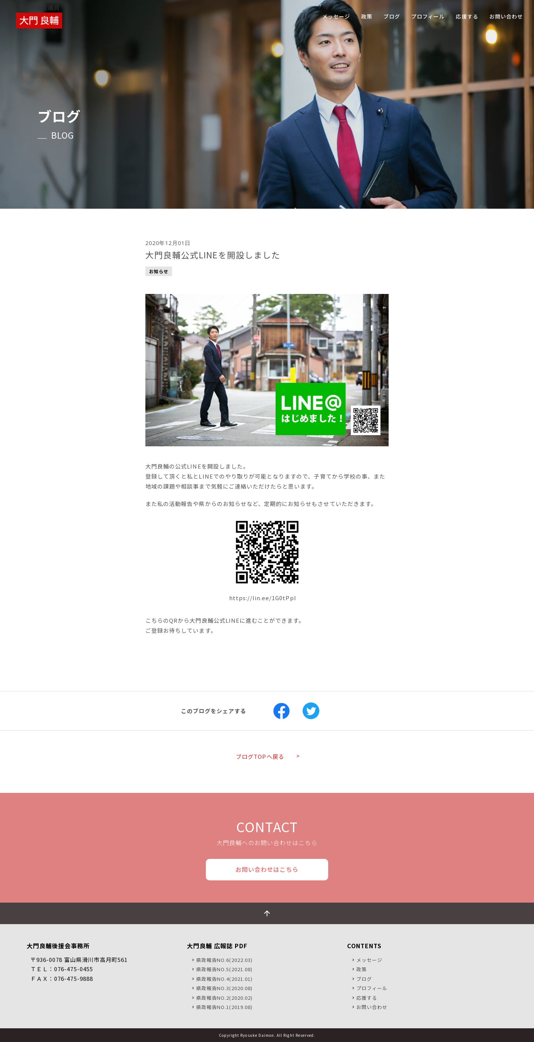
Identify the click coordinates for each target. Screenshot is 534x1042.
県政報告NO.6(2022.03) (224, 959)
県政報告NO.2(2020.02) (224, 997)
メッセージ (369, 959)
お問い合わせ (372, 1006)
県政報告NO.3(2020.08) (224, 988)
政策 (361, 969)
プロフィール (372, 988)
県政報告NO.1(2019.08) (224, 1006)
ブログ (364, 978)
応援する (366, 997)
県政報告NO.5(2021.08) (224, 969)
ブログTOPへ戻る (260, 756)
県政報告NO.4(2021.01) (224, 978)
